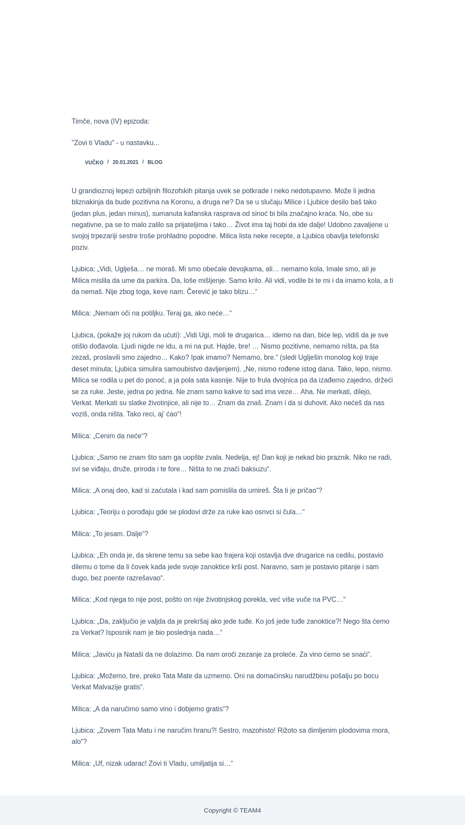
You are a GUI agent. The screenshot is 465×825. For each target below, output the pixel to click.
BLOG (155, 162)
